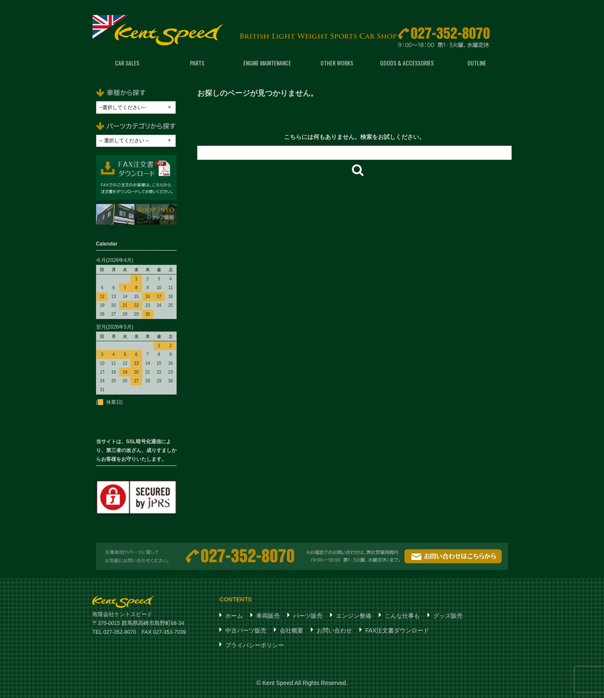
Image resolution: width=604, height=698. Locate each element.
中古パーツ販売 (245, 630)
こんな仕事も (402, 615)
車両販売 (268, 615)
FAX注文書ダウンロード (397, 630)
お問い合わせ (334, 630)
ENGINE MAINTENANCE (267, 62)
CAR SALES (127, 62)
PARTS (197, 62)
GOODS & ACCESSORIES (407, 62)
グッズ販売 (448, 615)
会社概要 (291, 630)
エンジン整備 (353, 615)
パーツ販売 (308, 615)
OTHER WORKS (336, 62)
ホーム (234, 615)
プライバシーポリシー (254, 645)
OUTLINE (476, 62)
